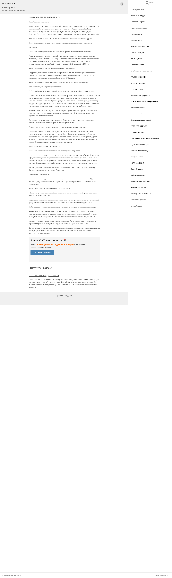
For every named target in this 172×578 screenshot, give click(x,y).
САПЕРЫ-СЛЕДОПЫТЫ (44, 275)
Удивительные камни (139, 28)
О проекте (59, 296)
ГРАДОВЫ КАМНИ (138, 77)
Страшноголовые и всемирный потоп (145, 138)
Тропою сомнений (137, 108)
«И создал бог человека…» (141, 194)
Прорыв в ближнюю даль (140, 144)
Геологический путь (138, 114)
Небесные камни (137, 89)
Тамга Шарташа (137, 169)
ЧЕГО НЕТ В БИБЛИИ (139, 126)
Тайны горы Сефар (138, 175)
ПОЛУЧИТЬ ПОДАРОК (42, 252)
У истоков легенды (138, 83)
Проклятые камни (137, 65)
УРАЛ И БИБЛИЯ (137, 163)
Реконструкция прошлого (140, 181)
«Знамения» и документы (140, 95)
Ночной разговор (137, 132)
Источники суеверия (138, 200)
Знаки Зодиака (136, 59)
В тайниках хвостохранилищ (141, 71)
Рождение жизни (137, 157)
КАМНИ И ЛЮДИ (138, 16)
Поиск (149, 3)
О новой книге (136, 206)
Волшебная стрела (138, 22)
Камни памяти (136, 40)
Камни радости (136, 34)
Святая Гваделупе (137, 52)
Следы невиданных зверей (141, 120)
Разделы (68, 296)
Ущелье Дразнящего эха (140, 46)
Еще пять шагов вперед (139, 151)
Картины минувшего (138, 187)
